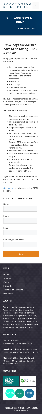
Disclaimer (8, 293)
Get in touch (8, 188)
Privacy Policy (9, 286)
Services (7, 278)
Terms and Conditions (13, 289)
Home (6, 274)
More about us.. (26, 327)
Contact (6, 282)
